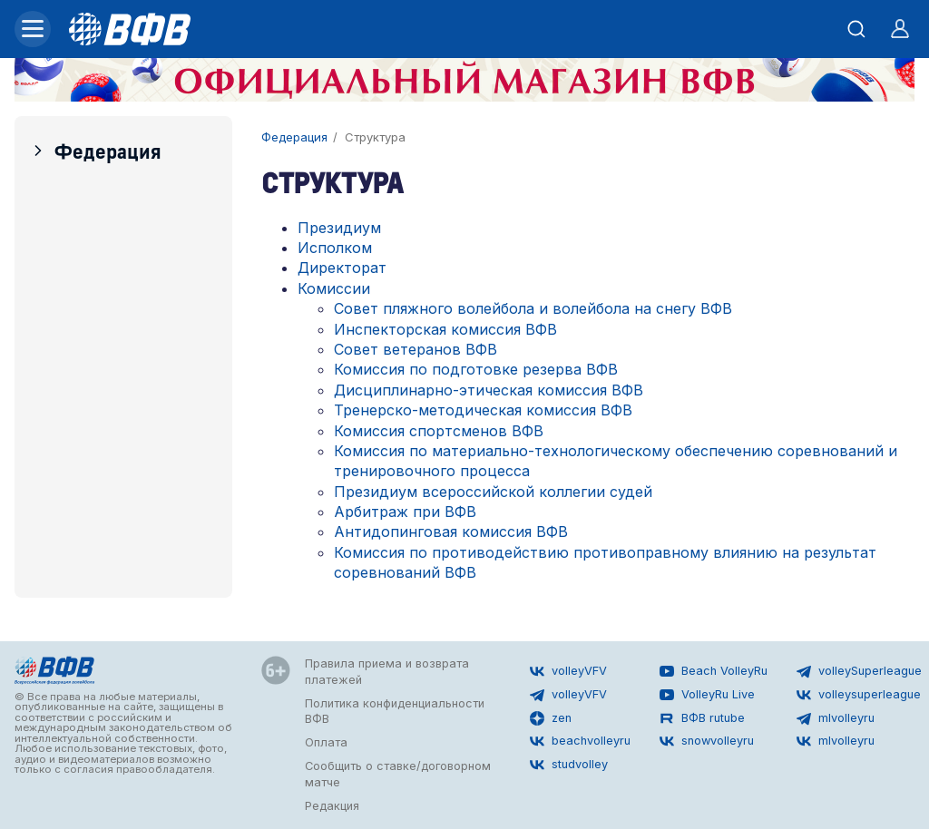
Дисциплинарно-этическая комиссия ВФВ (488, 390)
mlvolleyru (836, 718)
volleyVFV (568, 671)
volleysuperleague (859, 695)
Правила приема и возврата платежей (387, 672)
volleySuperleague (859, 671)
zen (551, 718)
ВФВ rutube (702, 718)
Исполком (335, 248)
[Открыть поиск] (856, 29)
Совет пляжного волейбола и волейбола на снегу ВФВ (533, 308)
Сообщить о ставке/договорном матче (398, 774)
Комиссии (334, 288)
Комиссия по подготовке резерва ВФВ (476, 369)
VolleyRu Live (707, 695)
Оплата (326, 742)
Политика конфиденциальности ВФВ (394, 712)
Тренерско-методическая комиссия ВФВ (483, 410)
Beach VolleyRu (714, 671)
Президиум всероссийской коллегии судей (493, 492)
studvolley (569, 764)
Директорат (342, 267)
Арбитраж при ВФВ (405, 511)
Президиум (339, 228)
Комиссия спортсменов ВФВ (438, 431)
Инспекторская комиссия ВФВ (445, 329)
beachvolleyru (580, 741)
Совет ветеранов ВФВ (415, 349)
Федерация (95, 150)
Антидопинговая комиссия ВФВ (451, 531)
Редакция (332, 806)
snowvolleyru (707, 741)
